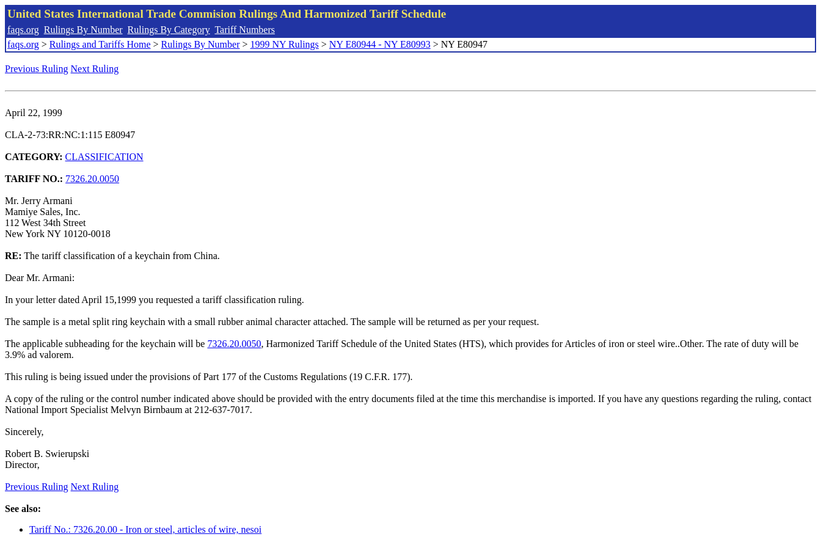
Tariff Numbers (244, 29)
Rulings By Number (83, 29)
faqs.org (23, 29)
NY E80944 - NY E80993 (380, 44)
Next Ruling (95, 69)
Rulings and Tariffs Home (100, 44)
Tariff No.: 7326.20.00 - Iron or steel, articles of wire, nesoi (145, 529)
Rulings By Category (169, 29)
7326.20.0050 (92, 179)
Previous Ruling (36, 69)
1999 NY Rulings (284, 44)
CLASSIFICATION (104, 157)
